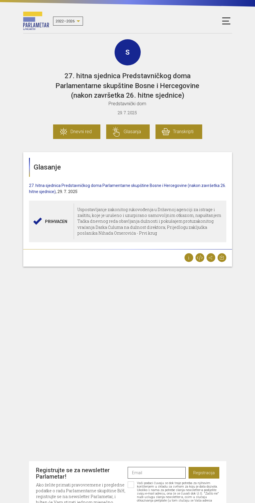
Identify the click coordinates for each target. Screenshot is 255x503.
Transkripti (183, 131)
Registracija (204, 472)
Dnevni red (81, 131)
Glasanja (132, 131)
